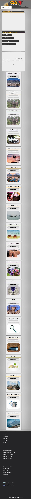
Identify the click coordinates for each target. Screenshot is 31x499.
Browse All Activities (7, 456)
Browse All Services (7, 458)
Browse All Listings (7, 450)
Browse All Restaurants (8, 454)
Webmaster (5, 440)
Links (4, 442)
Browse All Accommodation (9, 452)
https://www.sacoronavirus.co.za (15, 497)
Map (9, 7)
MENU (4, 7)
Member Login (6, 468)
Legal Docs (5, 470)
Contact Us (5, 436)
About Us (5, 438)
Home (4, 434)
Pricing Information (7, 472)
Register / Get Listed (7, 466)
